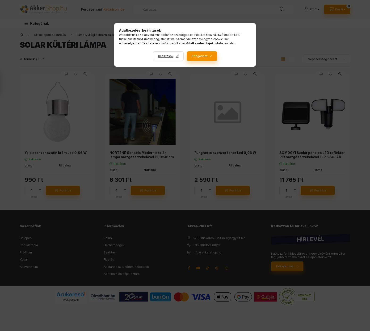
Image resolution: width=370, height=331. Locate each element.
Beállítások (165, 56)
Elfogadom (199, 56)
